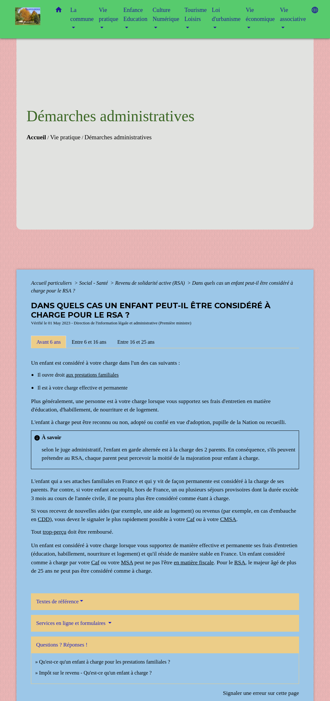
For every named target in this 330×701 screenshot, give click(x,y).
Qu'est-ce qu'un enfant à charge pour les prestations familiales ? (104, 662)
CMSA (228, 519)
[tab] (48, 342)
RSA (239, 562)
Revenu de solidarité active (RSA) (150, 283)
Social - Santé (94, 283)
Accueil (36, 137)
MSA (127, 562)
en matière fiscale (194, 562)
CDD (44, 519)
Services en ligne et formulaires (71, 623)
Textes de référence (57, 601)
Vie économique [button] (260, 14)
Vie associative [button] (293, 14)
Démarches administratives (117, 137)
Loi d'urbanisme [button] (226, 14)
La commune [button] (82, 14)
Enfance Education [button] (135, 14)
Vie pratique (65, 137)
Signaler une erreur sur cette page (261, 693)
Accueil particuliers (52, 283)
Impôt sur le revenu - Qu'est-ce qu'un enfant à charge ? (95, 673)
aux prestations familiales (92, 375)
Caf (190, 519)
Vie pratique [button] (108, 14)
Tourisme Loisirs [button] (195, 14)
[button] (59, 11)
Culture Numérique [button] (165, 14)
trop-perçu (54, 531)
